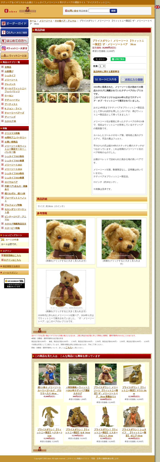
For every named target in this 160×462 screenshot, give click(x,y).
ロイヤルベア (11, 182)
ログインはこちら (12, 260)
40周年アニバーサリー (15, 137)
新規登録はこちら (12, 255)
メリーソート (11, 80)
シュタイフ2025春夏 (14, 160)
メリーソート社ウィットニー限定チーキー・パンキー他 (15, 149)
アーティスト (11, 104)
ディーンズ (10, 117)
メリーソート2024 (13, 169)
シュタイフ (10, 75)
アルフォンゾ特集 (13, 205)
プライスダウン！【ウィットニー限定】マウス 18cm (134, 390)
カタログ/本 (10, 121)
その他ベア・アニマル (65, 21)
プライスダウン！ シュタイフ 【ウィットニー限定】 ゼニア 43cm (134, 432)
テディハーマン (12, 100)
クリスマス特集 (12, 133)
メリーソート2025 (13, 165)
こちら (68, 347)
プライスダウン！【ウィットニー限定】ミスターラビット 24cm (106, 432)
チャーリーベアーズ (14, 113)
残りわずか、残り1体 (15, 193)
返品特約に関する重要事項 (106, 71)
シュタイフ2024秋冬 (14, 173)
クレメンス (10, 84)
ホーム (33, 21)
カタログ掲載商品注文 (15, 224)
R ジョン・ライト (13, 108)
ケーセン (9, 95)
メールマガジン (10, 272)
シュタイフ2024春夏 (14, 177)
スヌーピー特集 (12, 228)
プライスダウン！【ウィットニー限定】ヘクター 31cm (49, 432)
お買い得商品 (11, 142)
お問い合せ (73, 11)
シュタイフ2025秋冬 (14, 156)
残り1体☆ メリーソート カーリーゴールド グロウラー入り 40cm (49, 390)
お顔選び (9, 71)
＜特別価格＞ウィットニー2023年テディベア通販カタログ (78, 390)
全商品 (8, 67)
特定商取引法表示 (11, 266)
